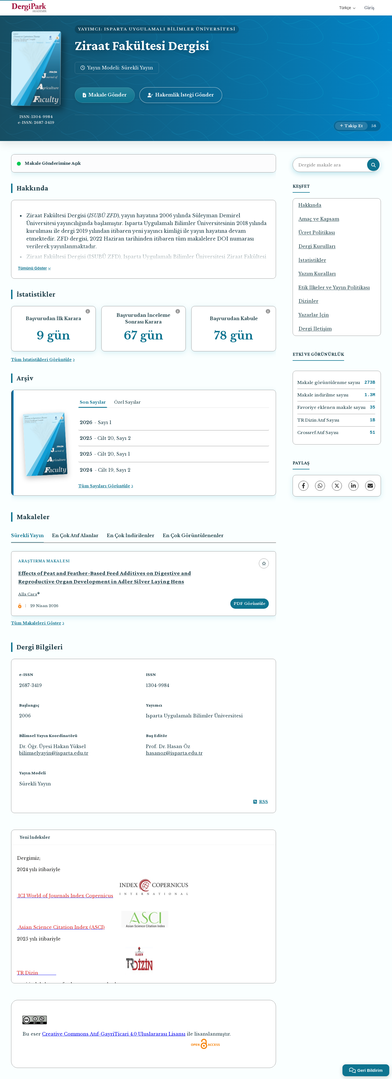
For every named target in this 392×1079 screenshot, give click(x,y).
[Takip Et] (351, 126)
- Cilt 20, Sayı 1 (105, 454)
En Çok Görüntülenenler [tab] (193, 535)
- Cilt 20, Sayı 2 (105, 438)
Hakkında (309, 205)
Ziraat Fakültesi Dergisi (142, 45)
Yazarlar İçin (313, 315)
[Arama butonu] (373, 165)
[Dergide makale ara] (336, 165)
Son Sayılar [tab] (93, 402)
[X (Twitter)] (337, 486)
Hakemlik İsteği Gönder (181, 95)
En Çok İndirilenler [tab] (130, 535)
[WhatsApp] (320, 486)
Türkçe (347, 8)
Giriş (369, 7)
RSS (260, 801)
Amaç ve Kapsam (318, 219)
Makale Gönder (105, 95)
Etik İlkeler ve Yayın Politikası (334, 287)
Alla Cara (27, 594)
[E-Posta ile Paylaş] (370, 486)
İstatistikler (312, 260)
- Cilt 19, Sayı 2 (105, 470)
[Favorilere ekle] (264, 563)
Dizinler (308, 301)
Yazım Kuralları (317, 273)
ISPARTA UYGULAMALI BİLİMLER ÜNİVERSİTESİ (170, 29)
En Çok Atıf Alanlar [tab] (75, 535)
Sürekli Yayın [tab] (27, 535)
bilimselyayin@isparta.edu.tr (53, 753)
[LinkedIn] (354, 486)
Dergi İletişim (315, 328)
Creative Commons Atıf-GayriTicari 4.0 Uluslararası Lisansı (113, 1034)
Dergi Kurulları (317, 246)
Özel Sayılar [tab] (127, 402)
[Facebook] (303, 486)
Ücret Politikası (316, 232)
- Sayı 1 (96, 422)
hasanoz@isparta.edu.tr (174, 753)
